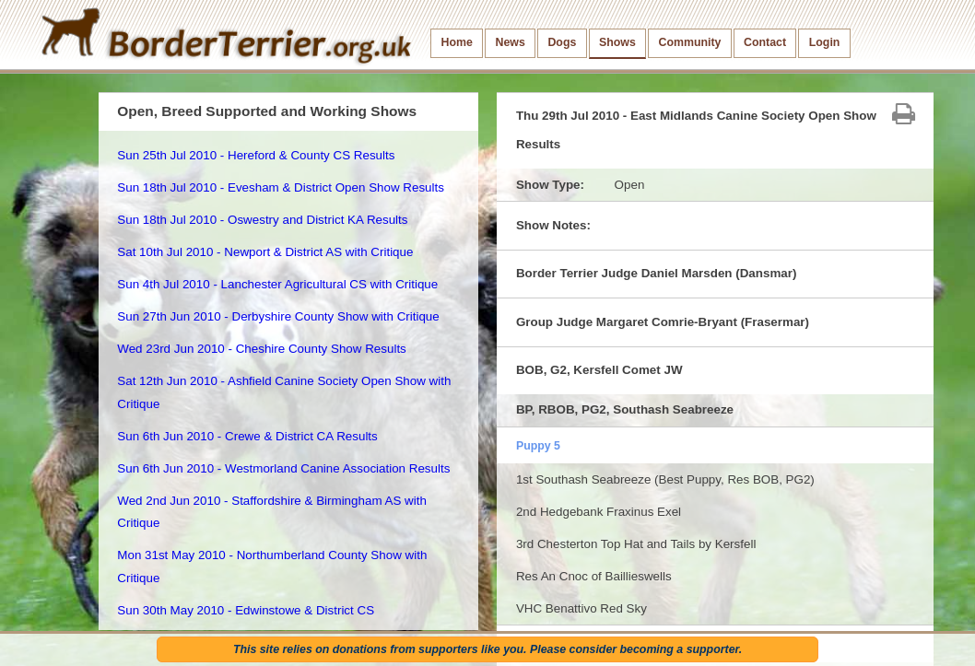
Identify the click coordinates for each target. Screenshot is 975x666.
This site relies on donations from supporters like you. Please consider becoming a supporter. (487, 649)
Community (689, 42)
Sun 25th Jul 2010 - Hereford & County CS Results (255, 155)
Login (824, 42)
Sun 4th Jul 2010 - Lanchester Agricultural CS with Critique (277, 284)
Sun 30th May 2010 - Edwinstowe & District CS (245, 610)
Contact (765, 42)
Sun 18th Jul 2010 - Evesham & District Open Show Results (280, 187)
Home (457, 42)
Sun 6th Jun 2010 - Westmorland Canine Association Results (283, 468)
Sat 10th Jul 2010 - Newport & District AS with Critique (265, 252)
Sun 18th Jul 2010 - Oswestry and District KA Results (262, 220)
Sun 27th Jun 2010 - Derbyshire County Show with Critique (278, 316)
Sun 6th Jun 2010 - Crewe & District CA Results (247, 436)
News (509, 42)
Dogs (561, 42)
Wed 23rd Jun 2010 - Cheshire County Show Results (261, 349)
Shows (617, 42)
